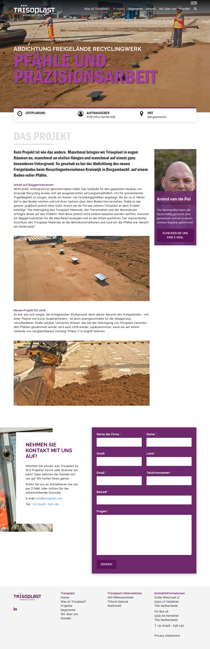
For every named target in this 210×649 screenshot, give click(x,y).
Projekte (119, 8)
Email (101, 472)
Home (65, 597)
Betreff (103, 492)
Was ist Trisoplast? (97, 8)
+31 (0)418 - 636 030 (45, 504)
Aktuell (151, 8)
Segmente (135, 8)
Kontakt (185, 8)
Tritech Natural (117, 601)
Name (152, 434)
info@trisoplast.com (49, 498)
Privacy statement (167, 635)
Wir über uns (167, 8)
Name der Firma (109, 434)
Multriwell (114, 605)
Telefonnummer (159, 472)
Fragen (103, 511)
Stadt (101, 453)
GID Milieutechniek (120, 597)
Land (151, 453)
